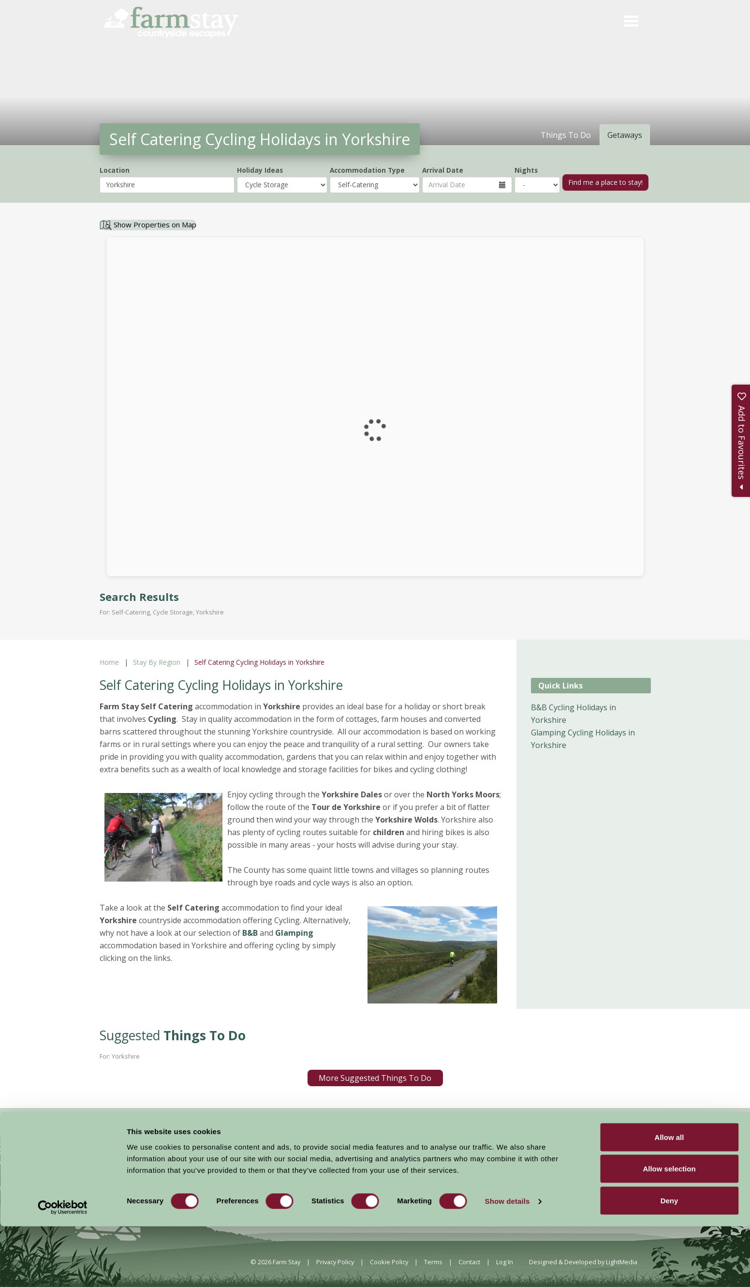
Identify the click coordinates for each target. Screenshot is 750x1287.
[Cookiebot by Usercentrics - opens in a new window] (62, 1268)
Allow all (669, 1198)
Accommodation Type (367, 170)
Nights (526, 170)
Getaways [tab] (624, 135)
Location (115, 170)
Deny (669, 1261)
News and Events (374, 1162)
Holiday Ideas (260, 170)
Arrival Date (442, 170)
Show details (507, 1262)
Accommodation (311, 1162)
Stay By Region (156, 662)
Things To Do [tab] (566, 135)
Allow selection (669, 1230)
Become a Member (479, 1163)
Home (109, 662)
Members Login (555, 1163)
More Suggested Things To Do (375, 1078)
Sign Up (684, 1119)
